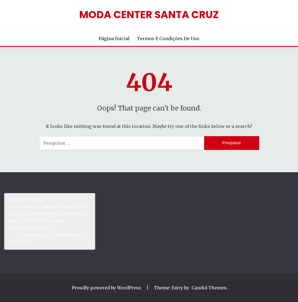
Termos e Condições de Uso (168, 38)
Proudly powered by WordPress (107, 287)
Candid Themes (209, 287)
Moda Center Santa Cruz (149, 14)
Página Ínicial (114, 38)
